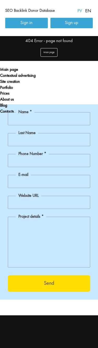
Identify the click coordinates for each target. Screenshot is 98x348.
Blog (3, 106)
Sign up (71, 22)
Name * (25, 112)
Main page (9, 70)
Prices (4, 94)
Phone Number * (32, 154)
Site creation (10, 82)
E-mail (23, 175)
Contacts (7, 112)
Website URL (28, 196)
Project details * (31, 217)
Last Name (27, 133)
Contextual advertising (18, 76)
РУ (79, 11)
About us (7, 100)
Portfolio (6, 88)
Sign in (26, 22)
